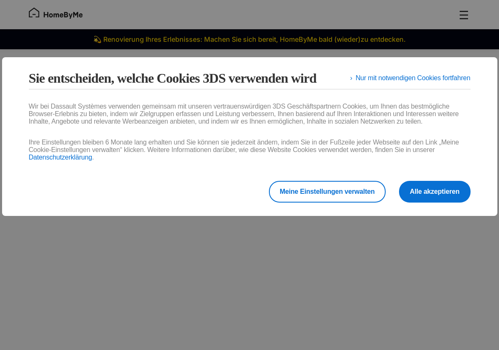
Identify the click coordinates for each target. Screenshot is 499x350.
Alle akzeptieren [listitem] (435, 191)
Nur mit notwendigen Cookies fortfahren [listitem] (413, 77)
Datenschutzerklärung (60, 157)
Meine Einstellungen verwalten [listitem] (327, 191)
